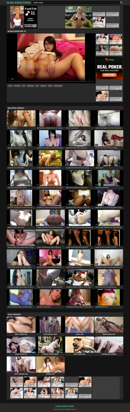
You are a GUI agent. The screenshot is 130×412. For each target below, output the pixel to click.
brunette (17, 86)
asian (10, 86)
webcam (43, 86)
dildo (50, 86)
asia (23, 86)
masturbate (58, 86)
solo (37, 86)
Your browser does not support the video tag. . (51, 58)
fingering (30, 86)
